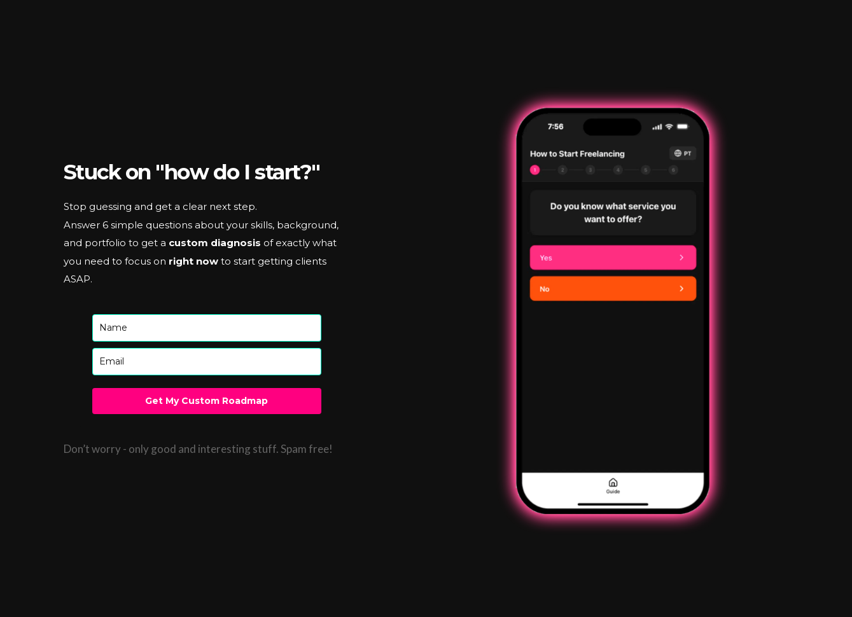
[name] (206, 328)
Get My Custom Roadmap (206, 400)
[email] (206, 361)
